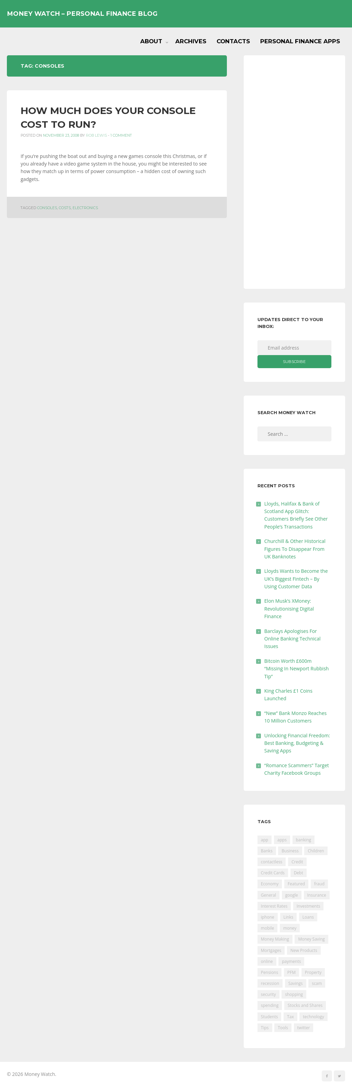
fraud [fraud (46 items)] (319, 884)
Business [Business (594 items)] (290, 851)
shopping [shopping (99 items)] (294, 994)
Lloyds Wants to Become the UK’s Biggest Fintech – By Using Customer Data (296, 579)
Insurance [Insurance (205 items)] (316, 895)
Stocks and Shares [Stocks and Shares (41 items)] (305, 1005)
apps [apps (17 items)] (282, 840)
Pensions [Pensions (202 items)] (269, 972)
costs (65, 208)
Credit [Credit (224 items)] (297, 862)
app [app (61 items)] (264, 840)
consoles (47, 208)
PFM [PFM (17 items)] (291, 972)
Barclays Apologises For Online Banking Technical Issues (292, 639)
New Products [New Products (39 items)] (303, 950)
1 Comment (121, 135)
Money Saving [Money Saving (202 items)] (311, 939)
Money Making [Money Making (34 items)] (275, 939)
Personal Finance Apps (300, 41)
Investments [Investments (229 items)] (308, 906)
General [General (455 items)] (268, 895)
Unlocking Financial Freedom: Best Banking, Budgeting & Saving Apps (297, 743)
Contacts (233, 41)
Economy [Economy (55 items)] (269, 884)
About (151, 41)
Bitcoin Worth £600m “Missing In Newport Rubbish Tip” (296, 669)
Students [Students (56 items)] (269, 1017)
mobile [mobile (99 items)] (267, 928)
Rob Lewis (96, 135)
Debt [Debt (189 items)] (298, 873)
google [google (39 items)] (291, 895)
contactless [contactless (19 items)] (272, 862)
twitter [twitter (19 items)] (303, 1028)
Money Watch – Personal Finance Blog (82, 14)
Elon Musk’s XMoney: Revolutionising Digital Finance (289, 609)
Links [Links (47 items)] (289, 917)
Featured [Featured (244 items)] (296, 884)
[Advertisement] (294, 172)
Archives (190, 41)
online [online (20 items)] (267, 961)
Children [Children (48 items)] (316, 851)
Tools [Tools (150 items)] (283, 1028)
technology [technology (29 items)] (313, 1017)
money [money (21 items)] (289, 928)
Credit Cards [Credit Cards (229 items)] (273, 873)
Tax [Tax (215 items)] (290, 1017)
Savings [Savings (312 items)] (295, 983)
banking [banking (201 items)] (303, 840)
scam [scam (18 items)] (317, 983)
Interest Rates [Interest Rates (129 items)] (274, 906)
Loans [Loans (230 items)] (308, 917)
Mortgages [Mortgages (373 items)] (271, 950)
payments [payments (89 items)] (291, 961)
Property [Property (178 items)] (313, 972)
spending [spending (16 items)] (269, 1005)
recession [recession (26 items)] (270, 983)
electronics (85, 208)
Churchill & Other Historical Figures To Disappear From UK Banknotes (295, 549)
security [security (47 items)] (268, 994)
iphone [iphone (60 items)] (267, 917)
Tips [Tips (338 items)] (265, 1028)
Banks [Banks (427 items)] (267, 851)
